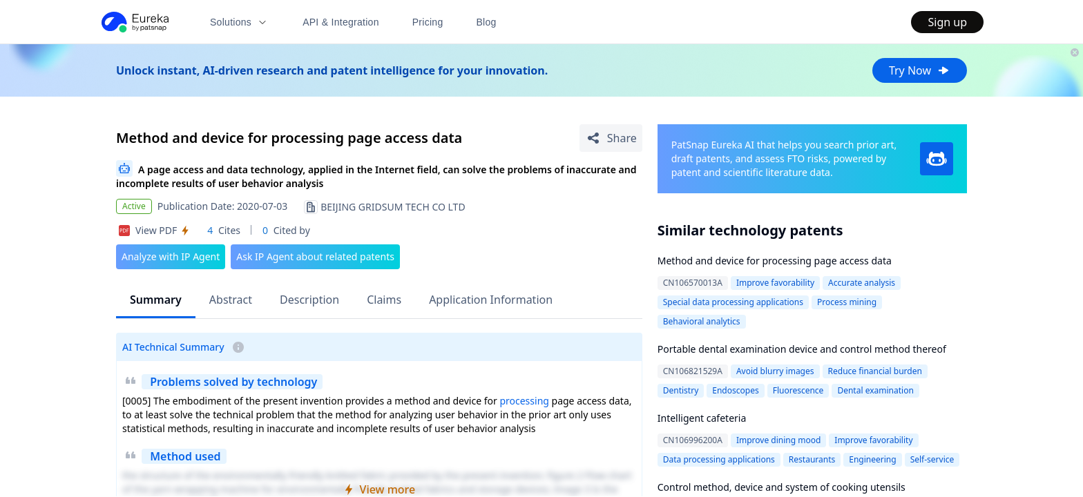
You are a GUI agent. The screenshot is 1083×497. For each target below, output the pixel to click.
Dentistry (681, 390)
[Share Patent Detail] (610, 138)
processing (523, 400)
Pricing (427, 22)
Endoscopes (735, 390)
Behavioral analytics (701, 321)
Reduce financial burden (875, 371)
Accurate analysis (861, 283)
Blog (487, 22)
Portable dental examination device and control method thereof (802, 348)
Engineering (872, 459)
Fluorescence (798, 390)
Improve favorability (775, 283)
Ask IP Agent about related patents (315, 256)
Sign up (947, 22)
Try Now (919, 70)
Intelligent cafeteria (702, 418)
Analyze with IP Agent (171, 256)
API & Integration (341, 22)
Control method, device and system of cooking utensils (781, 487)
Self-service (932, 459)
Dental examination (875, 390)
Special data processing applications (733, 302)
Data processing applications (719, 459)
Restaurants (812, 459)
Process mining (846, 302)
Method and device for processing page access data (775, 260)
